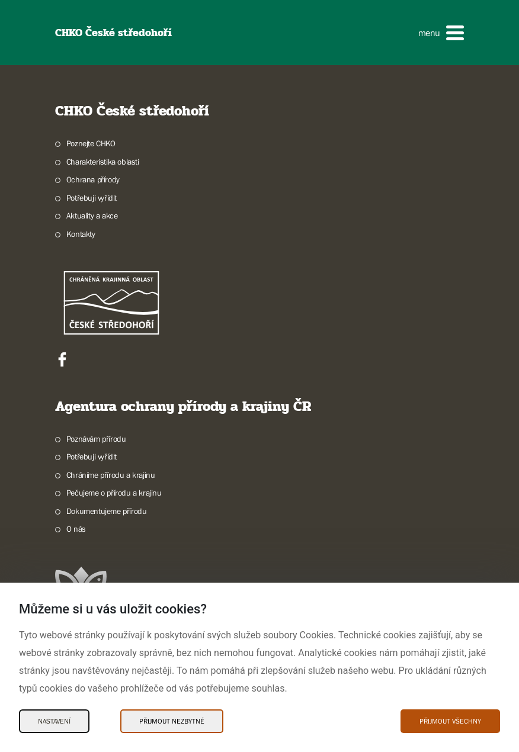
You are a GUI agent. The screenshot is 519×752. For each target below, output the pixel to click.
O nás (76, 529)
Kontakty (80, 234)
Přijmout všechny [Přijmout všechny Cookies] (450, 721)
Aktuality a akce (92, 215)
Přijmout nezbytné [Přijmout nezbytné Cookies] (171, 721)
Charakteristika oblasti (102, 161)
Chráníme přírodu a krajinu (110, 475)
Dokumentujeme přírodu (106, 511)
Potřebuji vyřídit (91, 198)
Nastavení (54, 721)
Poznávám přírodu (96, 439)
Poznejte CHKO (91, 143)
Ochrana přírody (93, 179)
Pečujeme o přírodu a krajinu (114, 492)
